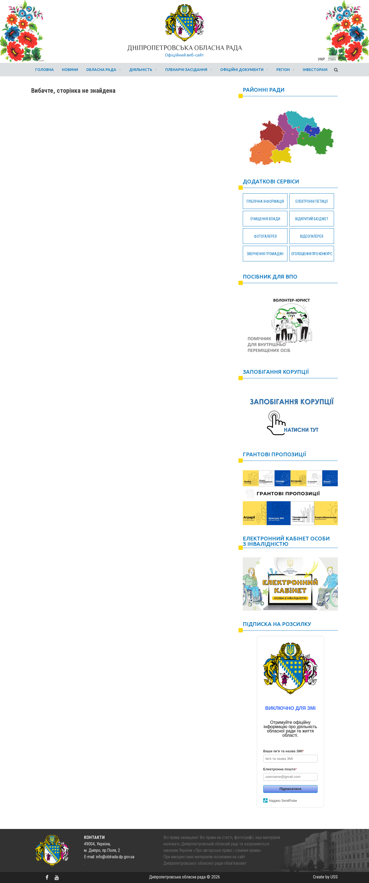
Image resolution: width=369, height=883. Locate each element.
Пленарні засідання (186, 69)
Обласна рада (101, 69)
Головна (44, 69)
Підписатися (290, 789)
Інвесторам (315, 69)
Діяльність (140, 69)
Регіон (283, 69)
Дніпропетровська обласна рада (184, 47)
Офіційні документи (241, 69)
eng (332, 59)
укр (321, 59)
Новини (70, 69)
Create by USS (325, 877)
